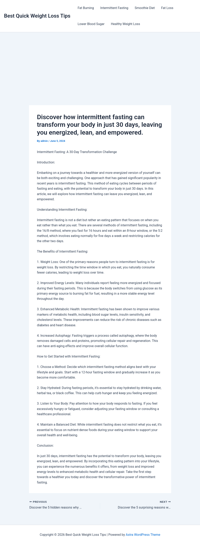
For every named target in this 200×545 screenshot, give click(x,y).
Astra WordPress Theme (143, 535)
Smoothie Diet (145, 8)
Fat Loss (167, 8)
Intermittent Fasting (114, 8)
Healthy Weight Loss (125, 24)
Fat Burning (86, 8)
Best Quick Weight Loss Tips (37, 16)
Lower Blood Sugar (91, 24)
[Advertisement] (100, 62)
